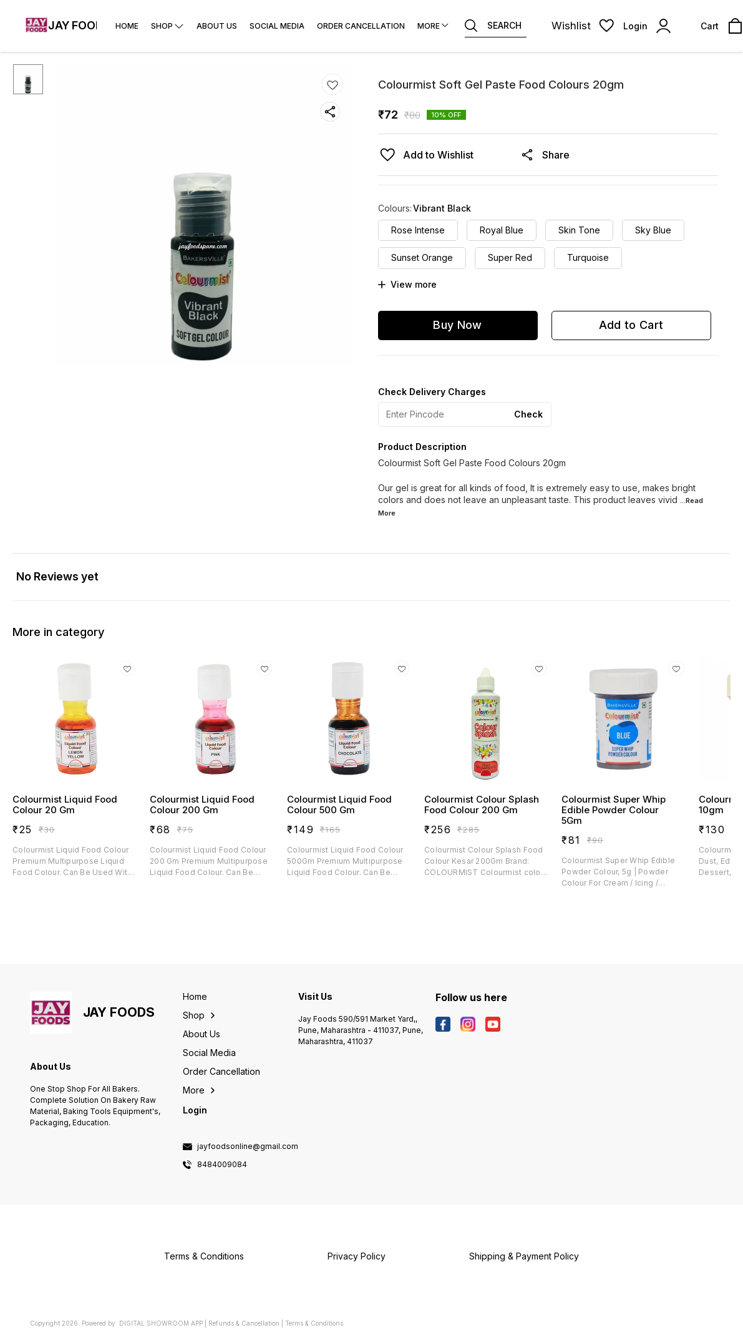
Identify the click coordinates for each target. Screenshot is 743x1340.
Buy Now (457, 324)
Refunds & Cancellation (243, 1323)
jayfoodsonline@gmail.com (247, 1146)
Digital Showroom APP (161, 1323)
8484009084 (222, 1164)
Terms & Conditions (314, 1323)
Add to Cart (631, 324)
